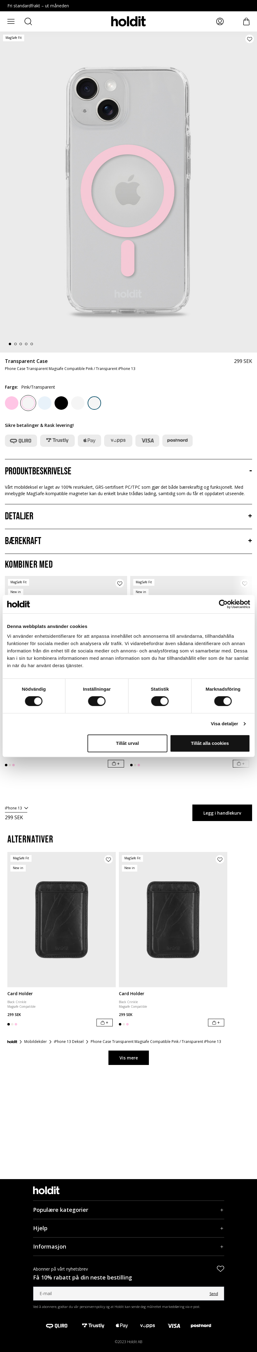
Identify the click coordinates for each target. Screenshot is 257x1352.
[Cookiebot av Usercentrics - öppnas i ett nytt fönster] (223, 604)
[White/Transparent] (78, 403)
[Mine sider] (220, 21)
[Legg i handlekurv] (116, 764)
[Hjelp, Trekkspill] (128, 1228)
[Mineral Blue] (44, 403)
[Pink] (11, 403)
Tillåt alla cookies (210, 743)
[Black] (61, 403)
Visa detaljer (224, 723)
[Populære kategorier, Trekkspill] (128, 1210)
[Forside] (12, 1041)
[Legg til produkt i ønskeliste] (249, 39)
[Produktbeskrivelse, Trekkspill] (128, 471)
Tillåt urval (127, 743)
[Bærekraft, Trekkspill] (128, 541)
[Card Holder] (61, 920)
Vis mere (128, 1058)
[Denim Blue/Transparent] (94, 403)
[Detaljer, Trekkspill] (128, 516)
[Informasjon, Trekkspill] (128, 1247)
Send (214, 1293)
